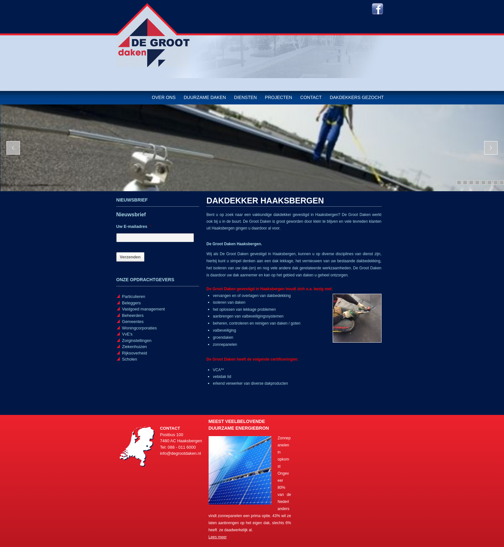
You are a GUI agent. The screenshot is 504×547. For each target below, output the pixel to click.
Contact (311, 97)
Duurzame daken (205, 97)
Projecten (278, 97)
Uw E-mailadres (134, 226)
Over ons (164, 97)
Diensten (245, 97)
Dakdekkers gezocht (357, 97)
